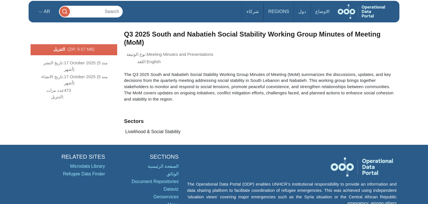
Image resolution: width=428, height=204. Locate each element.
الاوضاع (322, 11)
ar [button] (46, 11)
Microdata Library (87, 166)
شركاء (253, 11)
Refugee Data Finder (84, 173)
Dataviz (171, 189)
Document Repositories (155, 181)
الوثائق (172, 173)
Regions (278, 11)
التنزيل (74, 49)
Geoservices (166, 196)
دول (302, 11)
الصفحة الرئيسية (163, 166)
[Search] (91, 11)
